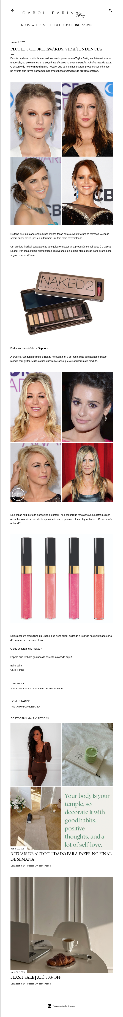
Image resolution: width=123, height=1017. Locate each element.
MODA (25, 25)
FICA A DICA (41, 688)
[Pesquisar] (110, 9)
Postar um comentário (25, 706)
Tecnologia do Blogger (61, 1006)
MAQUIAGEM (56, 688)
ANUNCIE (88, 25)
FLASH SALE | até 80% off (35, 977)
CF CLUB (54, 25)
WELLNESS (39, 25)
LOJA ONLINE (71, 25)
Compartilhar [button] (17, 683)
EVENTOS (28, 688)
